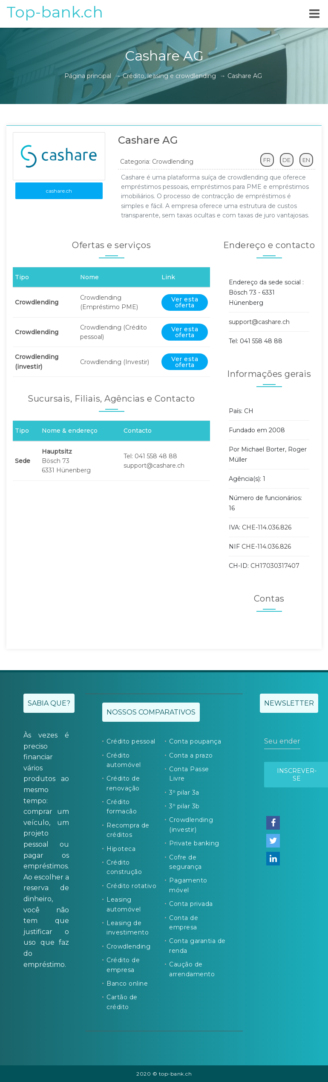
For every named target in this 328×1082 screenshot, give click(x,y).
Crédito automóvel (123, 760)
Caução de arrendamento (192, 969)
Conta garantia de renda (197, 945)
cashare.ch (59, 191)
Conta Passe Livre (189, 773)
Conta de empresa (183, 922)
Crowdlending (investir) (191, 824)
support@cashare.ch (259, 322)
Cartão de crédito (122, 1001)
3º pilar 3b (184, 806)
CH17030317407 (274, 566)
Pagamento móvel (188, 885)
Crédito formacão (121, 806)
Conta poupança (195, 741)
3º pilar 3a (184, 792)
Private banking (194, 843)
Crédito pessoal (130, 741)
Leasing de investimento (127, 927)
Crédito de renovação (123, 783)
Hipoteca (120, 849)
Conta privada (191, 904)
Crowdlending (128, 946)
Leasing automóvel (123, 904)
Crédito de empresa (123, 964)
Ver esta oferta (184, 302)
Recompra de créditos (128, 830)
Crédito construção (124, 867)
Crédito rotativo (131, 886)
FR (266, 159)
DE (286, 159)
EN (306, 159)
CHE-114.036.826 (266, 527)
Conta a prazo (191, 755)
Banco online (127, 983)
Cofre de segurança (185, 862)
